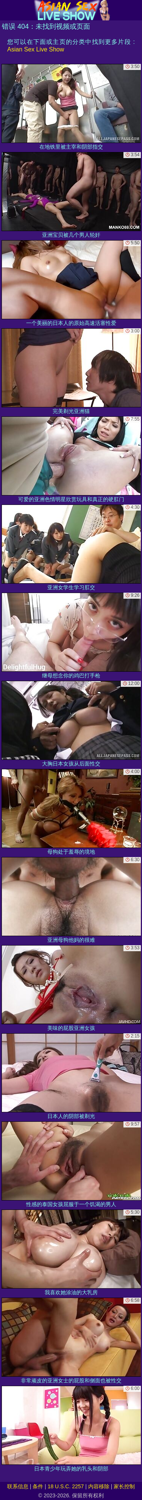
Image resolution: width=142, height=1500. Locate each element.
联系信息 (17, 1486)
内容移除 (98, 1486)
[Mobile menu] (7, 10)
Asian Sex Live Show (35, 49)
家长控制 (124, 1486)
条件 (38, 1486)
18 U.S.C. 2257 (66, 1486)
